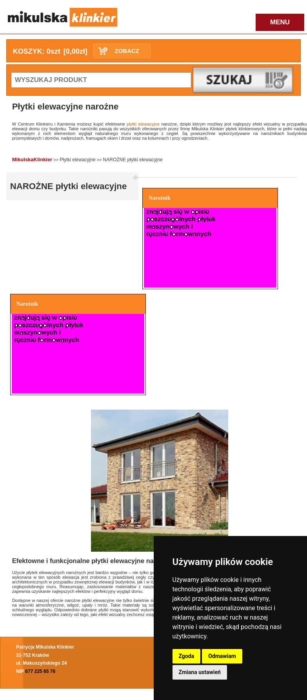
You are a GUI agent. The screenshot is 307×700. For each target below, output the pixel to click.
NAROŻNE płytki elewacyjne (133, 159)
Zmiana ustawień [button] (200, 672)
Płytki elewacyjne (77, 159)
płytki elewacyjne (143, 124)
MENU (280, 22)
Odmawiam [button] (222, 656)
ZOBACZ (126, 50)
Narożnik (160, 198)
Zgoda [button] (186, 656)
